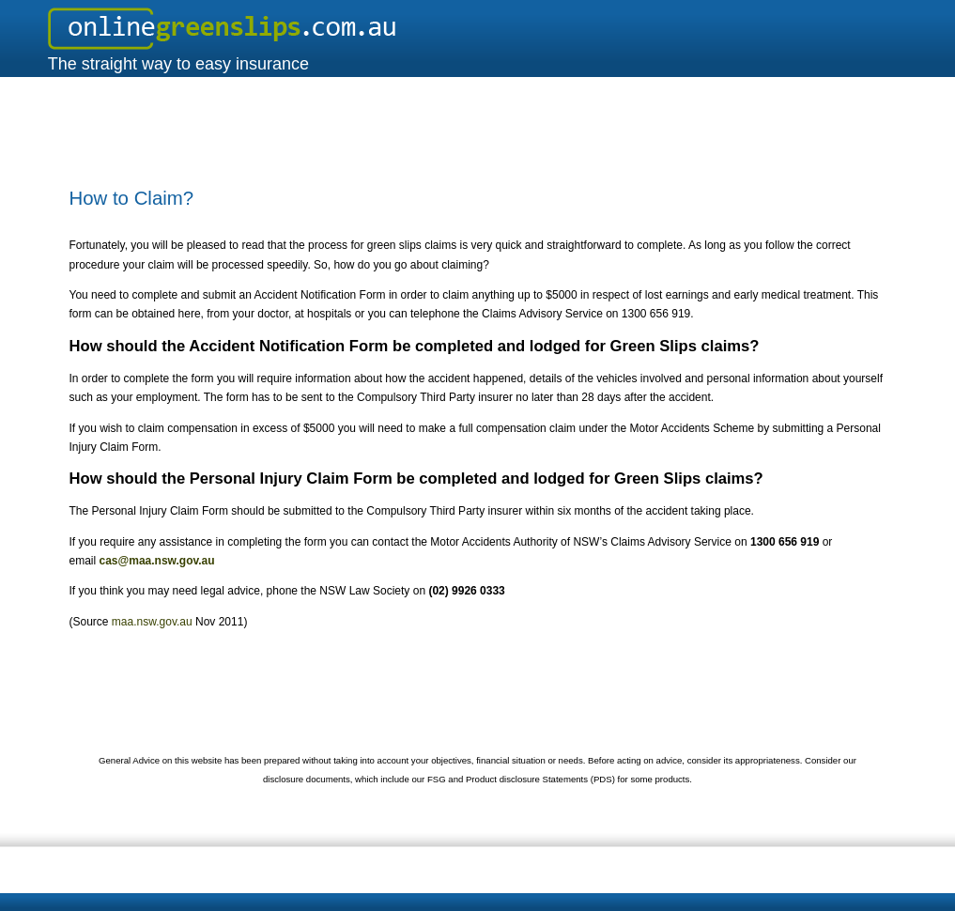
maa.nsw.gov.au (152, 621)
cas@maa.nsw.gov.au (157, 560)
